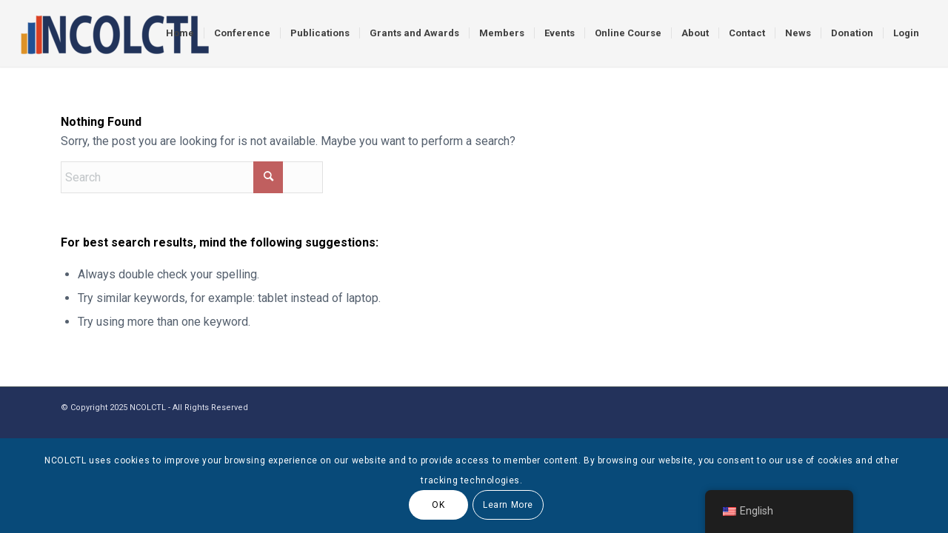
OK (438, 505)
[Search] (192, 177)
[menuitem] (180, 33)
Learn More (508, 505)
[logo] (114, 33)
